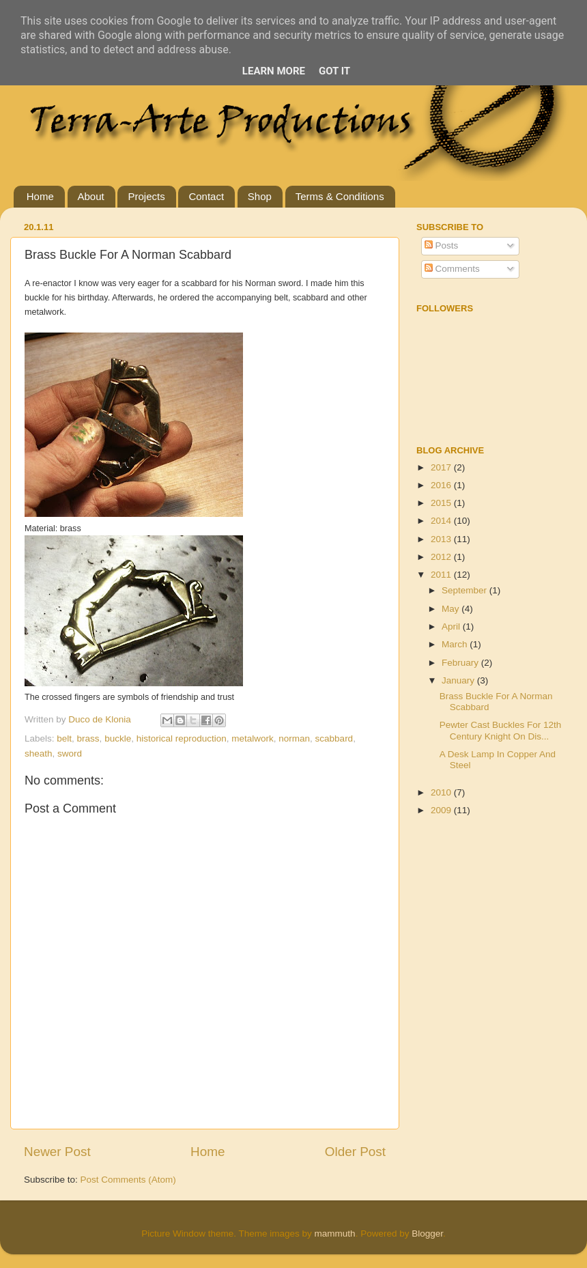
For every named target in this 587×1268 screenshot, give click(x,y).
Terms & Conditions (340, 196)
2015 (442, 503)
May (451, 609)
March (456, 644)
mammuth (335, 1233)
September (465, 590)
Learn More (273, 71)
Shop (260, 196)
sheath (39, 753)
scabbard (334, 738)
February (461, 663)
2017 (442, 467)
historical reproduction (182, 738)
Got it (334, 71)
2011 (442, 574)
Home (40, 196)
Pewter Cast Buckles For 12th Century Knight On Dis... (501, 730)
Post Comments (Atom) (128, 1179)
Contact (206, 196)
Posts (442, 245)
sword (69, 753)
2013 (442, 539)
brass (88, 738)
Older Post (355, 1151)
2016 (442, 485)
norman (294, 738)
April (452, 626)
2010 (442, 792)
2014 (442, 521)
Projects (146, 196)
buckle (117, 738)
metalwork (252, 738)
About (91, 196)
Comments (452, 269)
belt (64, 738)
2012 (442, 557)
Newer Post (57, 1151)
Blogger (427, 1233)
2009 (442, 810)
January (459, 680)
